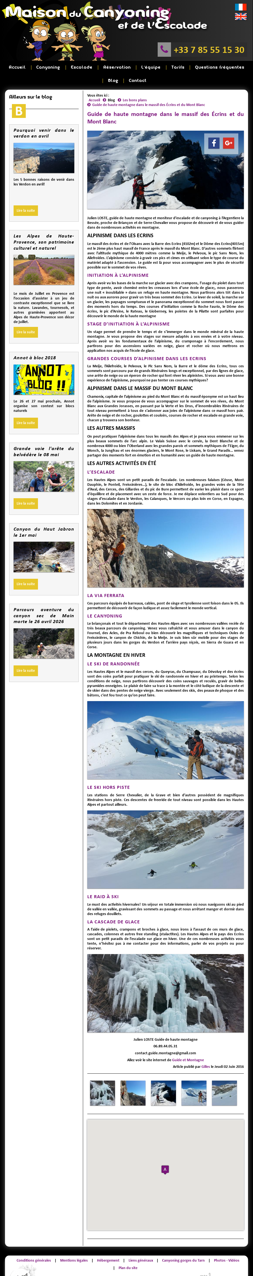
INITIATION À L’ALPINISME (118, 259)
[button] (165, 1153)
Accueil (14, 66)
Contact (238, 66)
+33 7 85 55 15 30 (209, 49)
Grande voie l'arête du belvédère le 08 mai (44, 435)
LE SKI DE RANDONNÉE (113, 647)
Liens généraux (141, 1244)
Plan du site (128, 1251)
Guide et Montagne (188, 1043)
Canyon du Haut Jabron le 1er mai (44, 516)
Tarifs (147, 66)
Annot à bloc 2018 (35, 341)
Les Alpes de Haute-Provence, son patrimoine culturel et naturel (44, 225)
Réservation (97, 66)
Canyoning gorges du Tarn (183, 1244)
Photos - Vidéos (226, 1244)
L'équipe (126, 66)
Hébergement (108, 1244)
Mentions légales (74, 1244)
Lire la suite (26, 194)
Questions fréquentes (184, 66)
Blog (219, 66)
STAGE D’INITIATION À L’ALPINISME (128, 307)
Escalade (68, 66)
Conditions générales (34, 1244)
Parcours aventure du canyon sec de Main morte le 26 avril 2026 (44, 599)
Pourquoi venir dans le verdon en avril (44, 117)
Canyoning (40, 66)
